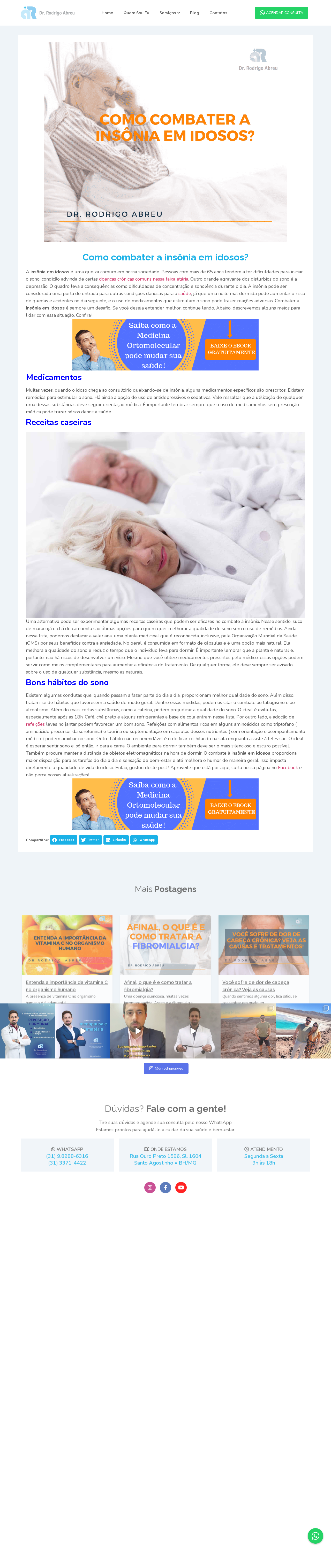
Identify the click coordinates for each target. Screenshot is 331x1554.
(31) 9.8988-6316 (67, 1246)
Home (107, 13)
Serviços (170, 13)
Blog (194, 13)
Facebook (287, 778)
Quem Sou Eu (136, 13)
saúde (184, 304)
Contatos (218, 13)
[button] (63, 850)
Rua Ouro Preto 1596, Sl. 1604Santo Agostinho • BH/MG (165, 1250)
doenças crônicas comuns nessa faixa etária (143, 290)
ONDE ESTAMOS (165, 1240)
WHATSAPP (67, 1240)
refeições (35, 735)
